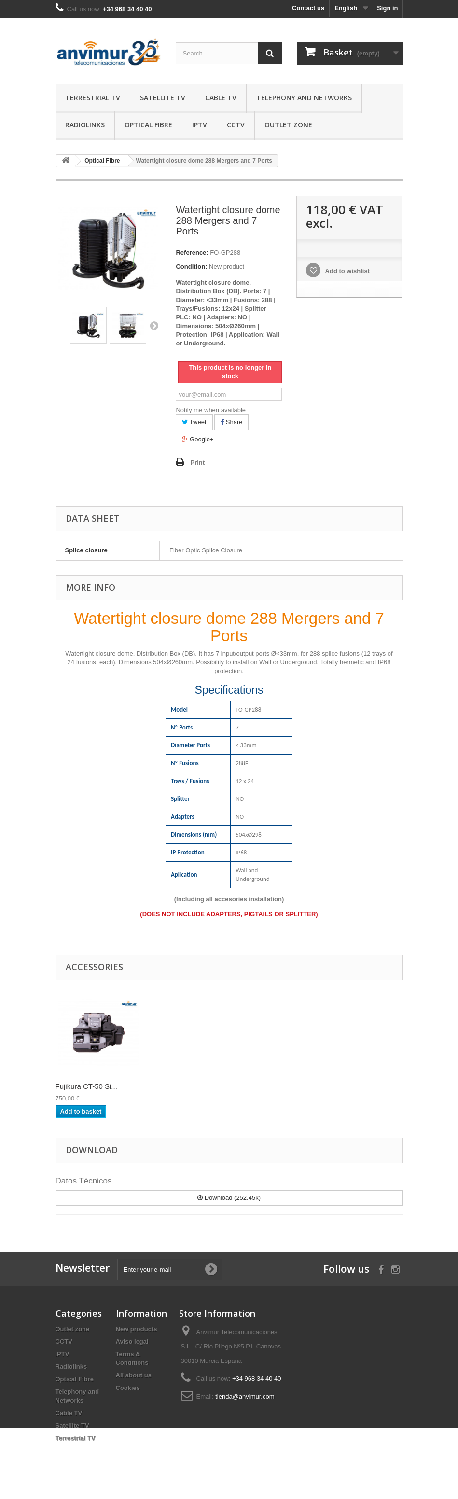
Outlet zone (288, 124)
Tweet (194, 422)
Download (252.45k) (229, 1197)
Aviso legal (132, 1341)
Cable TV (220, 97)
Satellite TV (162, 97)
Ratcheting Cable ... (183, 1086)
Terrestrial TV (92, 97)
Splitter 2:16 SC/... (85, 1086)
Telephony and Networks (304, 97)
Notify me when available (211, 409)
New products (136, 1329)
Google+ (197, 439)
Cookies (128, 1387)
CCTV (236, 124)
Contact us (308, 8)
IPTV (199, 124)
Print (197, 462)
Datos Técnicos (84, 1180)
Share (231, 422)
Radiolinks (85, 124)
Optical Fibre (148, 124)
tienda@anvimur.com (244, 1396)
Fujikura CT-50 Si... (277, 1086)
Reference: (192, 252)
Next (154, 325)
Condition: (191, 266)
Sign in (387, 8)
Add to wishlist (346, 271)
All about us (134, 1375)
